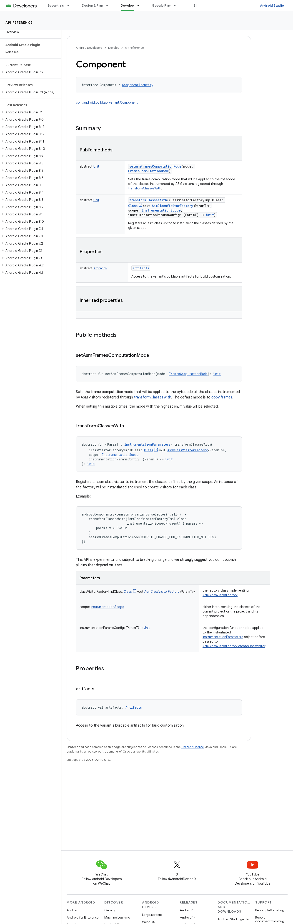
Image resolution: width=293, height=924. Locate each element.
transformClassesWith (144, 188)
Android (72, 910)
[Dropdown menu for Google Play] (177, 5)
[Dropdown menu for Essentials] (70, 5)
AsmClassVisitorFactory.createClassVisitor (234, 646)
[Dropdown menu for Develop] (140, 5)
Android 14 (188, 917)
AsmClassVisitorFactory (220, 595)
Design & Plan (92, 5)
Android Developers (89, 48)
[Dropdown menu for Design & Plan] (109, 5)
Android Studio (272, 5)
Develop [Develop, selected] (127, 5)
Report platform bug (269, 910)
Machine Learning (117, 917)
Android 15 (187, 910)
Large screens (152, 915)
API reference (19, 22)
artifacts (141, 268)
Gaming (110, 910)
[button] (29, 72)
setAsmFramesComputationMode (155, 166)
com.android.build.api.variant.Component (107, 102)
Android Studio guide (233, 919)
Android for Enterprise (82, 917)
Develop (113, 48)
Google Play (161, 5)
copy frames (221, 397)
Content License (192, 747)
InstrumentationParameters (223, 637)
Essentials (56, 5)
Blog (197, 5)
